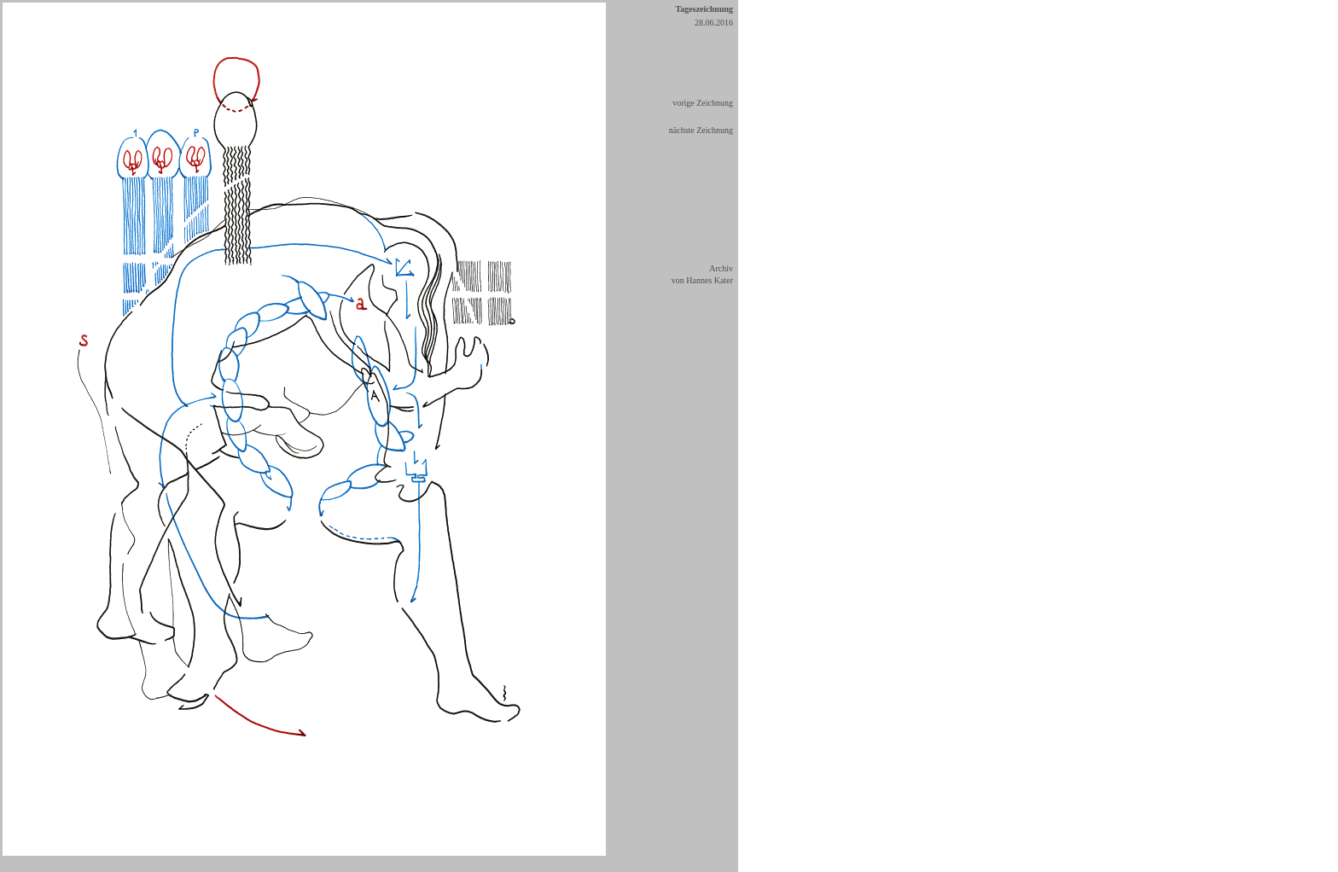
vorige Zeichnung (702, 103)
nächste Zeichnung (701, 130)
